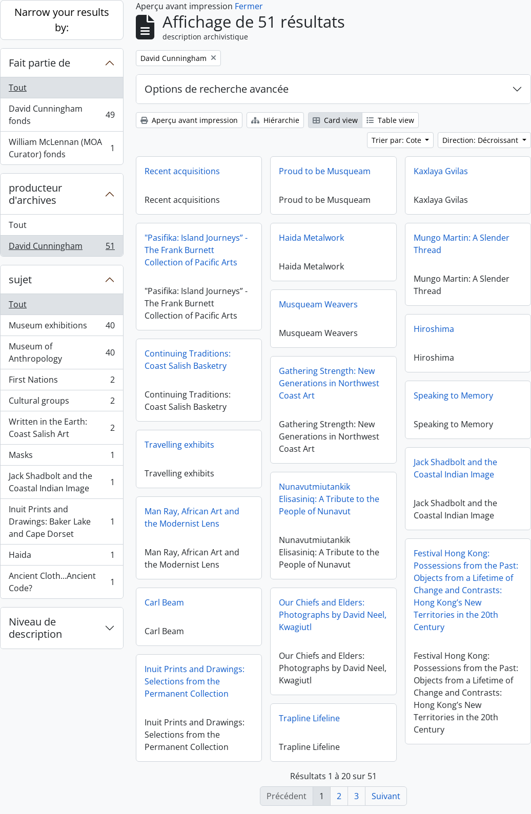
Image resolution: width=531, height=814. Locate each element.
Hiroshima (434, 329)
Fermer (249, 6)
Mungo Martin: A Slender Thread (461, 244)
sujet (20, 279)
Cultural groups (61, 402)
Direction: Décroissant (481, 140)
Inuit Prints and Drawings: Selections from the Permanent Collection (194, 681)
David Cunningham (61, 248)
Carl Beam (164, 602)
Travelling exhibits (179, 444)
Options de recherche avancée (217, 89)
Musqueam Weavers (318, 304)
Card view (335, 120)
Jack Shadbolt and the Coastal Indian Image (61, 482)
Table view (390, 120)
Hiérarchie (275, 120)
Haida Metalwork (311, 237)
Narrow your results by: (61, 19)
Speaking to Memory (453, 395)
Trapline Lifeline (309, 718)
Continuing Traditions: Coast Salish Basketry (188, 359)
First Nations (61, 381)
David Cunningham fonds (61, 115)
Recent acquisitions (182, 171)
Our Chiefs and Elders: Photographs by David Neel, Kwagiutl (332, 615)
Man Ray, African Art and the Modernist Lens (192, 517)
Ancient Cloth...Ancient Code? (61, 582)
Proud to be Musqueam (325, 171)
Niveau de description (35, 628)
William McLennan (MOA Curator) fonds (61, 148)
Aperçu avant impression (189, 120)
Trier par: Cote (397, 140)
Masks (61, 457)
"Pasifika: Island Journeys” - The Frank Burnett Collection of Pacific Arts (196, 250)
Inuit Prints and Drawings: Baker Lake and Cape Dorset (61, 521)
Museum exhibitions (61, 327)
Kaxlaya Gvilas (441, 171)
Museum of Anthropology (61, 352)
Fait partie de (39, 63)
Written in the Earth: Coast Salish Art (61, 428)
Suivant (386, 796)
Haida (61, 557)
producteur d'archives (35, 194)
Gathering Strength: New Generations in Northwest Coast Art (329, 383)
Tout (18, 87)
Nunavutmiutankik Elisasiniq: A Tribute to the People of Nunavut (329, 499)
